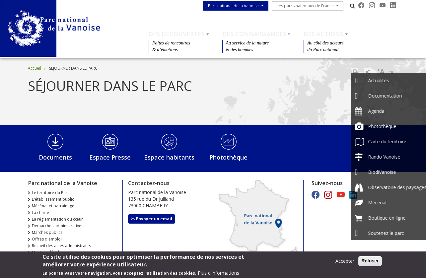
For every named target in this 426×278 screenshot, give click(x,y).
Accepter (344, 262)
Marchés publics (47, 232)
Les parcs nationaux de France (305, 6)
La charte (40, 212)
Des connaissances (254, 34)
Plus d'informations (218, 274)
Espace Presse (110, 157)
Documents (55, 157)
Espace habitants (169, 157)
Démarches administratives (57, 226)
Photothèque (228, 157)
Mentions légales (47, 252)
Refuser (370, 261)
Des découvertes (177, 34)
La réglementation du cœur (57, 219)
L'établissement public (53, 199)
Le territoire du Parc (50, 192)
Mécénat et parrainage (53, 206)
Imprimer (355, 71)
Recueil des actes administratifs (61, 245)
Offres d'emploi (47, 239)
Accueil (34, 68)
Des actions (323, 34)
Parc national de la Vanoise (233, 6)
